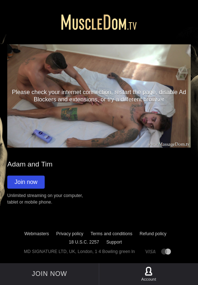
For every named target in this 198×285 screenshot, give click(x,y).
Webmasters (36, 233)
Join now (26, 182)
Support (114, 242)
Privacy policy (69, 233)
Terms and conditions (111, 233)
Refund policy (153, 233)
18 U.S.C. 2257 (84, 242)
